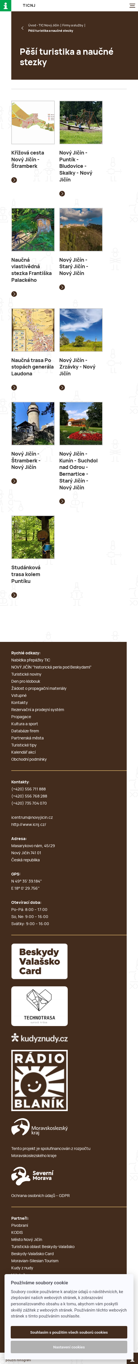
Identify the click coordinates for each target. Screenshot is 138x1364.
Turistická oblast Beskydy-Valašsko (43, 1247)
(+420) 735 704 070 (29, 803)
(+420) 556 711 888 (28, 789)
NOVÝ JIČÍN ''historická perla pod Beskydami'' (51, 667)
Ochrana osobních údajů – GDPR (40, 1196)
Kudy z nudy (22, 1268)
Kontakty (19, 703)
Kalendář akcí (23, 752)
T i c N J (29, 6)
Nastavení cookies (69, 1347)
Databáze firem (25, 731)
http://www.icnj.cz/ (28, 825)
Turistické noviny (26, 674)
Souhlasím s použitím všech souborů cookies (69, 1332)
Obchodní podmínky (29, 760)
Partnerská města (27, 738)
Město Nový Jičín (26, 1240)
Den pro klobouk (25, 682)
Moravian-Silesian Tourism (34, 1261)
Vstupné (19, 696)
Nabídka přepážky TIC (30, 660)
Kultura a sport (24, 724)
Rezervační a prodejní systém (37, 710)
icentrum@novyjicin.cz (32, 818)
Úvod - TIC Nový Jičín (43, 25)
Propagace (21, 717)
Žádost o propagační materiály (39, 689)
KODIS (17, 1233)
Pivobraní (19, 1226)
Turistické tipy (24, 745)
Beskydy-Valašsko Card (32, 1254)
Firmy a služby (72, 25)
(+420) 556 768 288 (29, 796)
